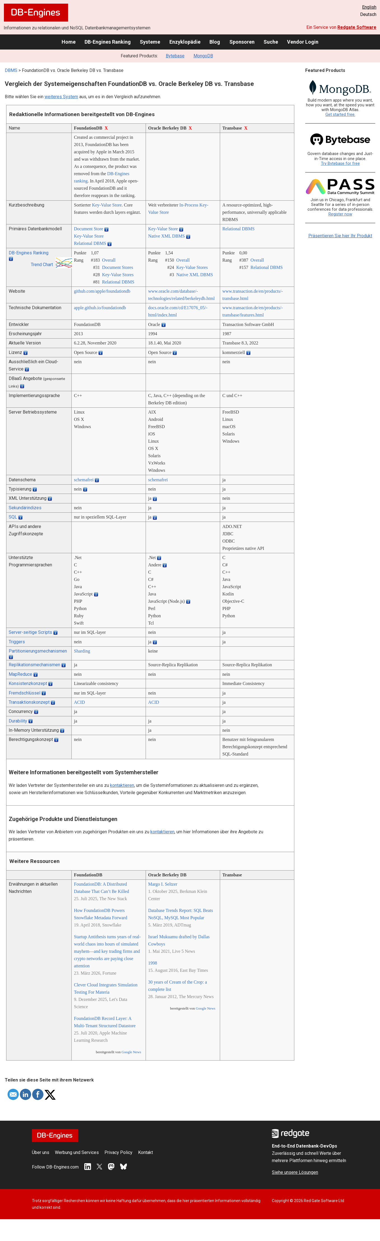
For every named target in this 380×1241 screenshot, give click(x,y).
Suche (271, 42)
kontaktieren (122, 785)
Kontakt (145, 1152)
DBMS (11, 70)
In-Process (189, 205)
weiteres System (61, 96)
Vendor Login (302, 42)
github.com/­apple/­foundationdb (102, 291)
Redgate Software (356, 27)
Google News (131, 1052)
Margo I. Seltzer (162, 884)
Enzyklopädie (185, 42)
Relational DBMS (90, 243)
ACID (79, 702)
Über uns (40, 1152)
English (369, 7)
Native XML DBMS (166, 236)
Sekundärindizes (25, 507)
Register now (340, 214)
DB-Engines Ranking (108, 42)
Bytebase (175, 55)
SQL (13, 517)
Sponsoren (242, 42)
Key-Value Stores (117, 274)
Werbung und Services (77, 1152)
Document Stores (117, 267)
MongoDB (203, 55)
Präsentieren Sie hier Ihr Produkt (340, 235)
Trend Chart (42, 264)
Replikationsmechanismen (34, 664)
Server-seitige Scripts (30, 632)
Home (69, 42)
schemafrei (84, 479)
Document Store (88, 228)
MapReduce (20, 674)
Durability (18, 721)
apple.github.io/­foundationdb (100, 307)
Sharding (82, 651)
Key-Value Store (107, 205)
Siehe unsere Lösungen (295, 1172)
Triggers (17, 641)
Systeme (150, 42)
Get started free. (340, 114)
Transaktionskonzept (29, 702)
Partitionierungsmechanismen (38, 651)
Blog (214, 42)
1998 (152, 963)
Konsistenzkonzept (28, 683)
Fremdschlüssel (24, 693)
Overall (108, 260)
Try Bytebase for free (340, 163)
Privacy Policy (118, 1152)
